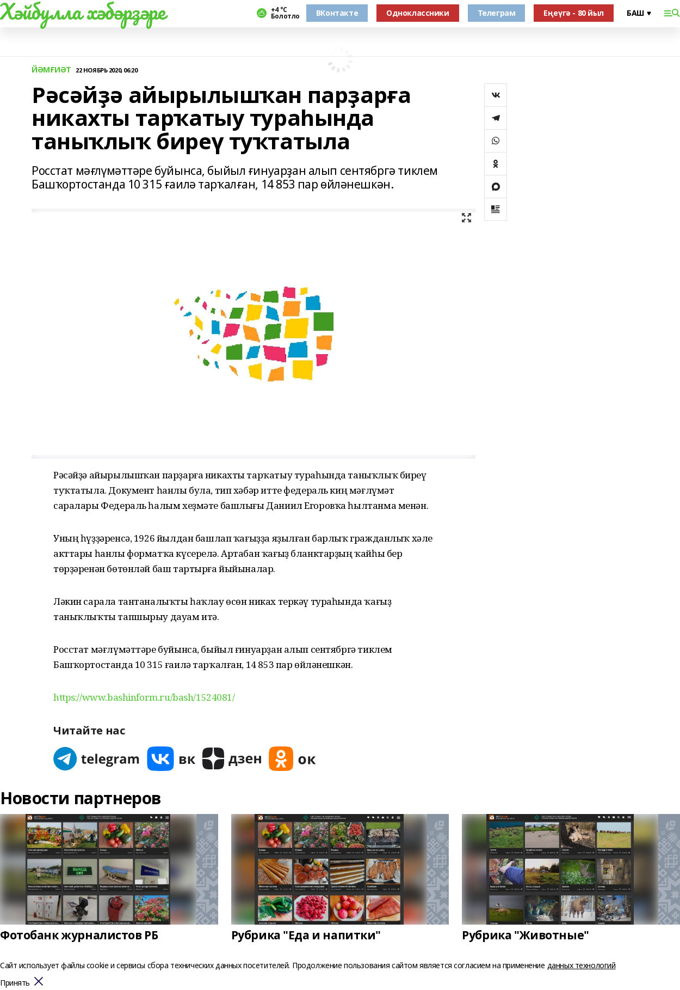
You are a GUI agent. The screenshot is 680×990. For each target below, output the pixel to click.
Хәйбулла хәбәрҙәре (82, 11)
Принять (15, 983)
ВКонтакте (337, 13)
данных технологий (581, 965)
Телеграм (497, 13)
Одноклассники (417, 13)
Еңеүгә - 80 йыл (573, 13)
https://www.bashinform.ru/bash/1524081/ (144, 697)
